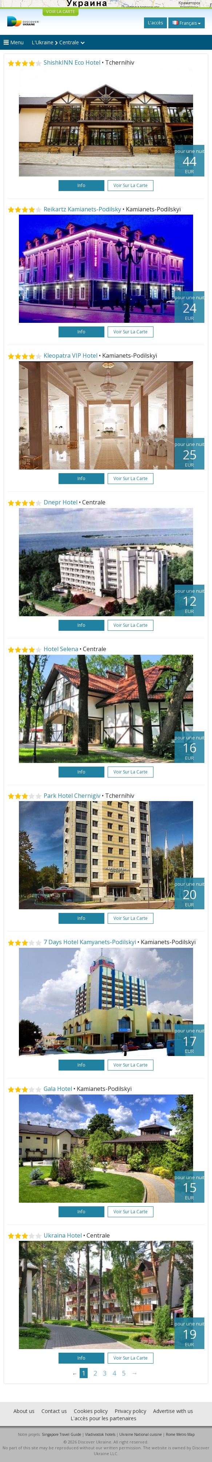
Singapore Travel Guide (61, 1434)
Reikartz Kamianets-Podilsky (82, 209)
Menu (14, 42)
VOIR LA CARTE (60, 11)
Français (186, 23)
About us (24, 1411)
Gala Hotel (58, 1089)
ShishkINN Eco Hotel (72, 62)
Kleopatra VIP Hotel (70, 356)
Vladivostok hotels (100, 1434)
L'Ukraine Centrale (58, 42)
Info (81, 185)
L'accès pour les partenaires (103, 1418)
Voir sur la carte (130, 185)
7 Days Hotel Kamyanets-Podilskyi (90, 942)
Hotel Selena (61, 649)
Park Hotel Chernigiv (72, 796)
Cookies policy (91, 1411)
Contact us (54, 1411)
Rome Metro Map (180, 1434)
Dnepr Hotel (60, 502)
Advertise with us (173, 1411)
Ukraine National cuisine (140, 1434)
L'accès (155, 23)
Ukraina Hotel (63, 1235)
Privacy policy (130, 1411)
